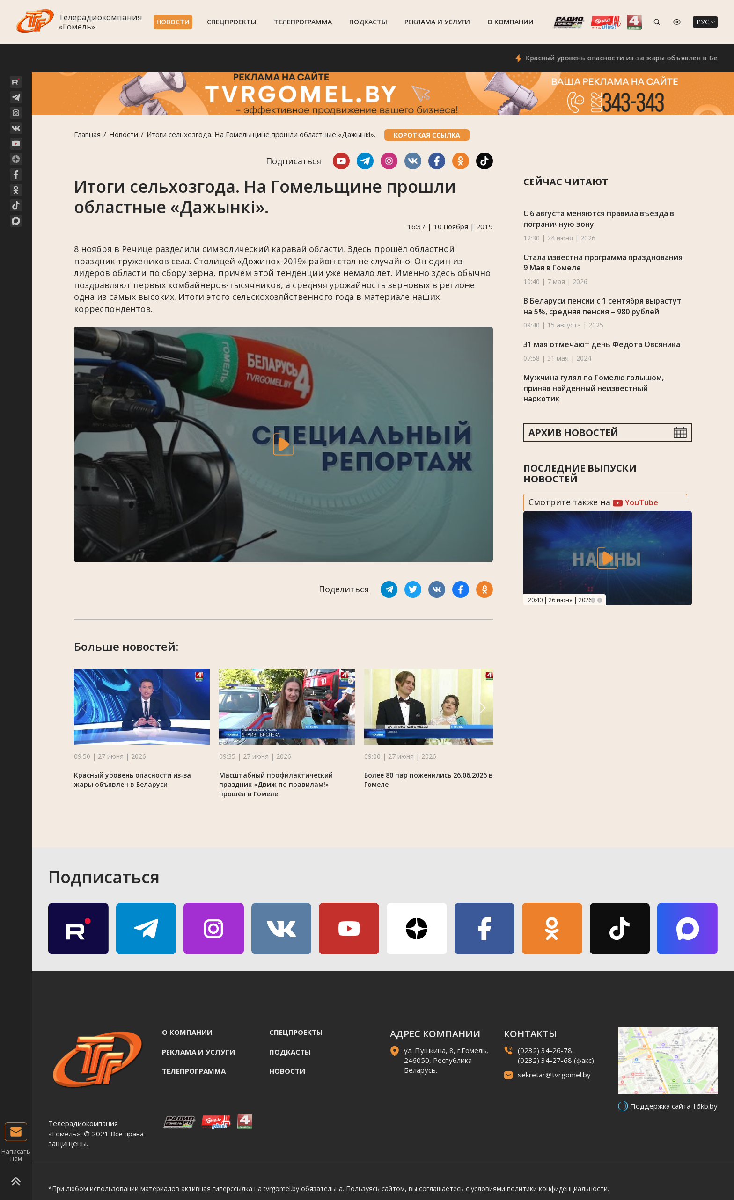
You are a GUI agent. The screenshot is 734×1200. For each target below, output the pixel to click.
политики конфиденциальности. (558, 1188)
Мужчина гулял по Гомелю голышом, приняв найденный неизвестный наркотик (593, 388)
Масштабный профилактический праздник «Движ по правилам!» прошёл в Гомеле (276, 784)
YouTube (635, 502)
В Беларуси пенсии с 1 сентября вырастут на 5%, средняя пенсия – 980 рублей (602, 306)
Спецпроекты (232, 21)
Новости (173, 21)
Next (599, 600)
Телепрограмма (303, 21)
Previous (593, 600)
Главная (87, 134)
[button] (482, 707)
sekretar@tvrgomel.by (554, 1074)
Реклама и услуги (437, 21)
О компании (510, 21)
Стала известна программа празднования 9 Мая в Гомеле (603, 262)
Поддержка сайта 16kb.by (674, 1106)
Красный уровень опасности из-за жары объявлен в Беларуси (132, 780)
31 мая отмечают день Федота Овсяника (601, 344)
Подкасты (368, 21)
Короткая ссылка (427, 135)
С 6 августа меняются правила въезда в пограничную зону (598, 218)
